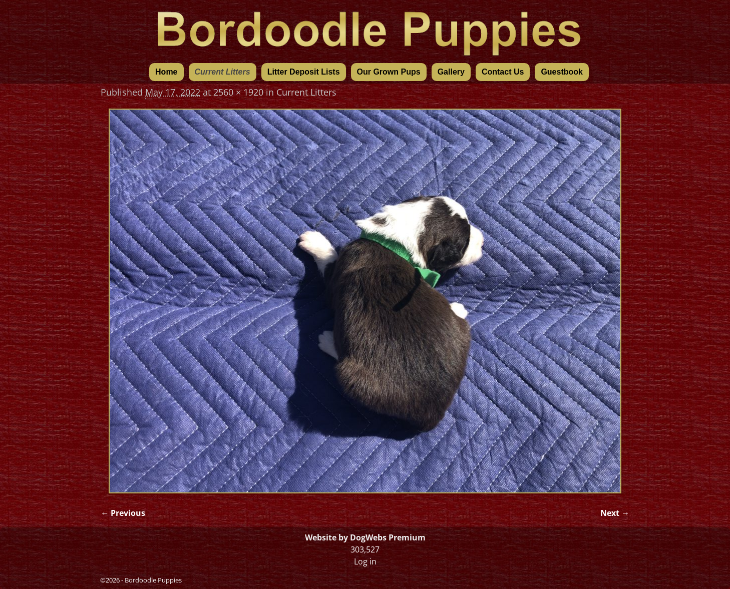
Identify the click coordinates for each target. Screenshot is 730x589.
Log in (365, 561)
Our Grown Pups (389, 72)
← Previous (123, 512)
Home (166, 72)
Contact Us (503, 72)
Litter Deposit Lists (303, 72)
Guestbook (562, 72)
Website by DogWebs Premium (365, 537)
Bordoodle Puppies (153, 579)
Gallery (451, 72)
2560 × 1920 (238, 92)
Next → (614, 512)
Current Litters (222, 72)
